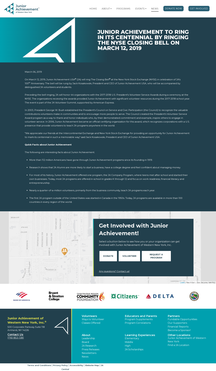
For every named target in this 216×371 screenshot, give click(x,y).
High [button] (127, 345)
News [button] (85, 356)
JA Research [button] (89, 345)
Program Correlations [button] (138, 322)
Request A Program (156, 256)
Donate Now (173, 8)
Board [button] (85, 342)
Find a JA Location (178, 345)
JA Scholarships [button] (134, 349)
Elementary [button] (132, 338)
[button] (111, 8)
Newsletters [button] (89, 353)
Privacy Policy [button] (60, 365)
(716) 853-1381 (16, 337)
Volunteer (129, 256)
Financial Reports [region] (178, 326)
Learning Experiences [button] (140, 335)
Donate (108, 256)
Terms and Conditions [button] (39, 365)
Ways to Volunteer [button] (93, 319)
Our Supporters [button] (177, 322)
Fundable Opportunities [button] (182, 319)
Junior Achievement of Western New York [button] (187, 340)
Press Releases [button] (90, 349)
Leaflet (182, 283)
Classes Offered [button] (91, 322)
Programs (123, 8)
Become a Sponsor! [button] (179, 330)
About (106, 8)
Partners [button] (174, 316)
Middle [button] (129, 342)
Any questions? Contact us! (114, 271)
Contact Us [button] (15, 334)
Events (140, 8)
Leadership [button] (88, 338)
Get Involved (199, 8)
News (155, 8)
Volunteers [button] (89, 316)
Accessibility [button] (76, 365)
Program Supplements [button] (139, 319)
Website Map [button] (92, 365)
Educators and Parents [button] (141, 316)
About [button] (86, 335)
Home (93, 8)
